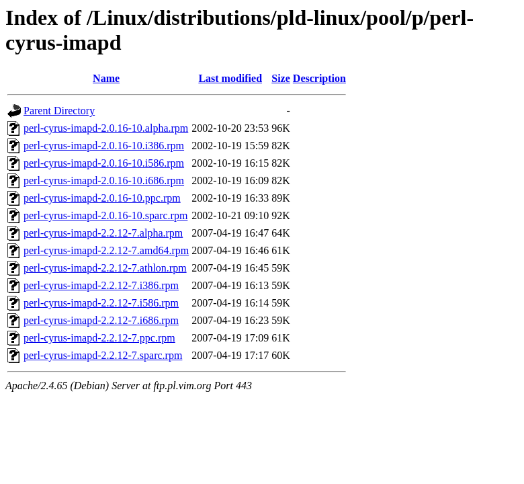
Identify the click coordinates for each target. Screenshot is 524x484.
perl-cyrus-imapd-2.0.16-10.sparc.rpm (105, 215)
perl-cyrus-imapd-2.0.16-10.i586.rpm (104, 163)
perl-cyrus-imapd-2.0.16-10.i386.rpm (104, 145)
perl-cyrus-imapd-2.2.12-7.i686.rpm (101, 320)
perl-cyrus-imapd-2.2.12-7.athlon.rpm (105, 268)
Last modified (230, 78)
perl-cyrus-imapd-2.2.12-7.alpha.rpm (103, 233)
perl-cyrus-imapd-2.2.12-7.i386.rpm (101, 285)
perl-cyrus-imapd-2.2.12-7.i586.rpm (101, 303)
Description (319, 78)
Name (106, 78)
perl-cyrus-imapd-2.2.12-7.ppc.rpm (99, 338)
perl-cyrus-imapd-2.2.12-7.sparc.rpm (103, 355)
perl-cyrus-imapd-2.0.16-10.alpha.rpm (106, 128)
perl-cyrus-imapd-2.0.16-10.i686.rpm (104, 180)
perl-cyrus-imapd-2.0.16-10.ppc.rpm (102, 198)
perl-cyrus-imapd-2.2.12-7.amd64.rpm (106, 250)
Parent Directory (59, 110)
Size (280, 78)
